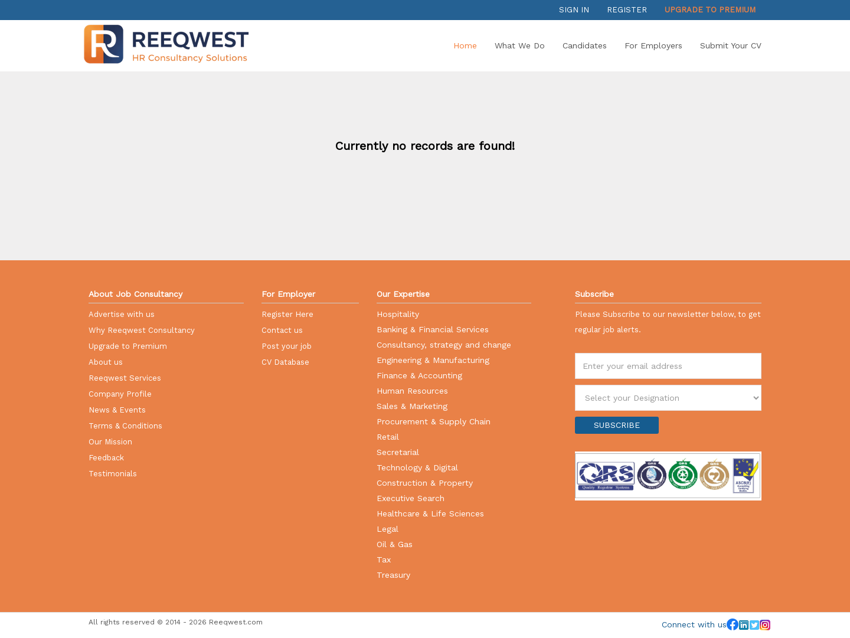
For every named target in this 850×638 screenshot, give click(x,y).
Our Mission (110, 441)
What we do (520, 45)
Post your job (286, 346)
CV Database (285, 362)
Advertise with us (122, 314)
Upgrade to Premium (710, 9)
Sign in (574, 9)
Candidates (585, 45)
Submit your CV (730, 45)
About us (106, 362)
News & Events (117, 409)
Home (465, 45)
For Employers (653, 45)
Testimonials (113, 473)
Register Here (287, 314)
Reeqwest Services (125, 378)
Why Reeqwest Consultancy (142, 330)
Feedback (106, 457)
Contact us (282, 330)
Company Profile (120, 394)
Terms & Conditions (125, 425)
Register (627, 9)
